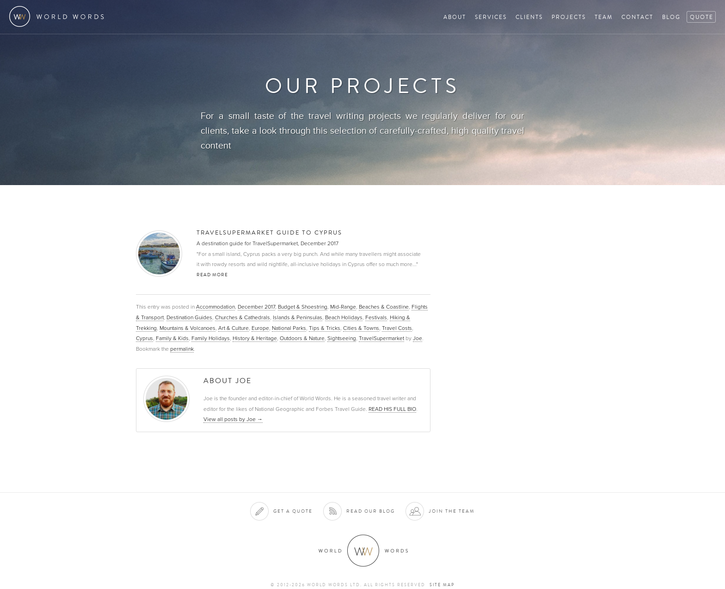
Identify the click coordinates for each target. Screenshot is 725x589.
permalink (182, 349)
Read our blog (370, 511)
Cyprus (144, 338)
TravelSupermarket (381, 338)
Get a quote (293, 511)
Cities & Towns (361, 328)
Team (604, 16)
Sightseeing (341, 338)
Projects (569, 16)
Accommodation (215, 307)
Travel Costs (397, 328)
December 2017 (256, 307)
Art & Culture (233, 328)
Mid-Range (343, 307)
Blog (671, 16)
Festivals (376, 317)
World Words (59, 16)
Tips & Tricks (324, 328)
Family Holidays (210, 338)
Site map (442, 585)
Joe (417, 338)
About (454, 16)
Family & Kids (172, 338)
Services (491, 16)
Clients (529, 16)
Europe (260, 328)
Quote (701, 16)
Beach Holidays (343, 317)
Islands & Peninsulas (297, 317)
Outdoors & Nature (302, 338)
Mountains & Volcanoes (187, 328)
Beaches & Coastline (384, 307)
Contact (637, 16)
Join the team (452, 511)
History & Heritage (255, 338)
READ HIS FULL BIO (392, 409)
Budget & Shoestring (302, 307)
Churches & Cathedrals (242, 317)
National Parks (289, 328)
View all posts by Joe (233, 419)
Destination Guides (189, 317)
